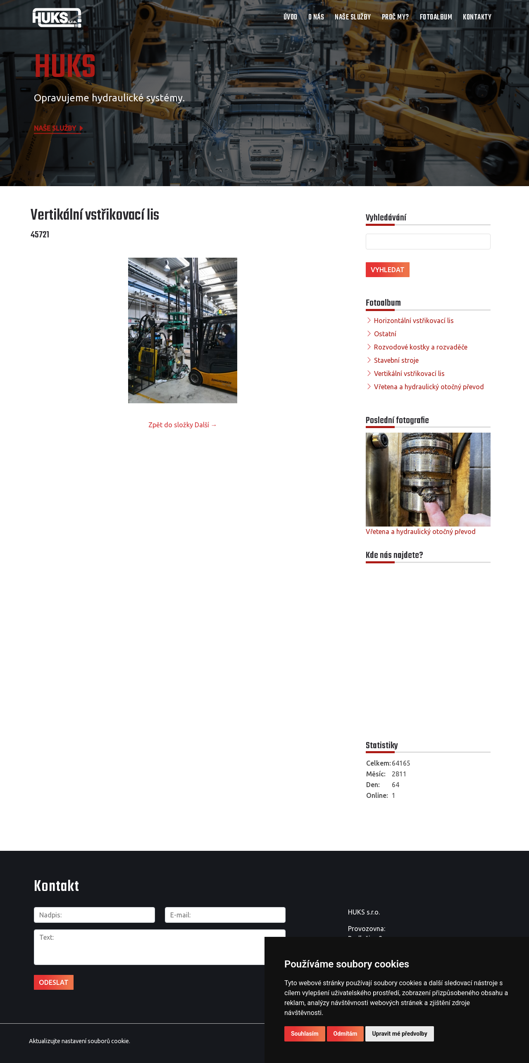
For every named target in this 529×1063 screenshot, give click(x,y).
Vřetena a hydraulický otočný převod (429, 386)
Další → (206, 425)
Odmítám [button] (345, 1033)
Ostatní (385, 334)
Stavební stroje (396, 360)
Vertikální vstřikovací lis (409, 373)
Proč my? (395, 17)
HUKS (65, 68)
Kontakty (477, 17)
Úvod (291, 17)
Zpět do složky (170, 425)
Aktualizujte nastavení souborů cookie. (79, 1037)
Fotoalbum (436, 17)
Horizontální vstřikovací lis (414, 320)
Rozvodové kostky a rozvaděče (420, 347)
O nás (316, 17)
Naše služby (353, 17)
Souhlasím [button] (305, 1033)
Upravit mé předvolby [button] (399, 1033)
